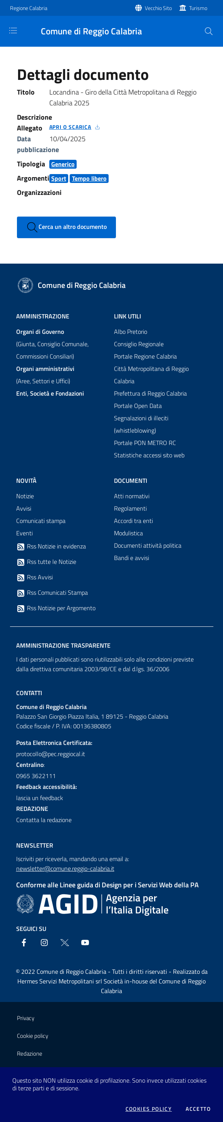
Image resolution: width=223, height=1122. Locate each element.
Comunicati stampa (40, 520)
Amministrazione (42, 316)
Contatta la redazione (44, 819)
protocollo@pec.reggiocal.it (50, 753)
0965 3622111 (36, 775)
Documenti (130, 480)
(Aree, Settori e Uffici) (45, 375)
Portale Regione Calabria (145, 356)
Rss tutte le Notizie (46, 562)
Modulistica (128, 533)
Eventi (24, 533)
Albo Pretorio (130, 331)
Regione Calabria (28, 8)
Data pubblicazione (38, 144)
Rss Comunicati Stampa (52, 593)
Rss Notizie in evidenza (51, 547)
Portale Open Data (138, 405)
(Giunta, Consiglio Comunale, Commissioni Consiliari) (52, 344)
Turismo (198, 8)
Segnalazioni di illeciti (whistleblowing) (141, 424)
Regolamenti (130, 508)
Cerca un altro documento (66, 227)
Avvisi (23, 508)
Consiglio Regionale (139, 344)
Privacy (25, 1018)
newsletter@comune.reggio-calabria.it (65, 868)
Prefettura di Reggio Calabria (150, 393)
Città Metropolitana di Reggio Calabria (151, 375)
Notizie (25, 496)
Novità (26, 480)
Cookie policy (32, 1035)
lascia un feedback (39, 797)
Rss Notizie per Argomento (56, 608)
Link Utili (127, 316)
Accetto (198, 1109)
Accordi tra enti (133, 520)
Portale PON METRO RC (145, 442)
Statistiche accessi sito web (149, 455)
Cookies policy (149, 1109)
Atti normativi (131, 496)
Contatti (29, 692)
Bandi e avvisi (131, 557)
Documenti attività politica (147, 545)
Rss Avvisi (34, 577)
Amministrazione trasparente (63, 645)
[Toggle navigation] (13, 30)
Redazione (29, 1053)
